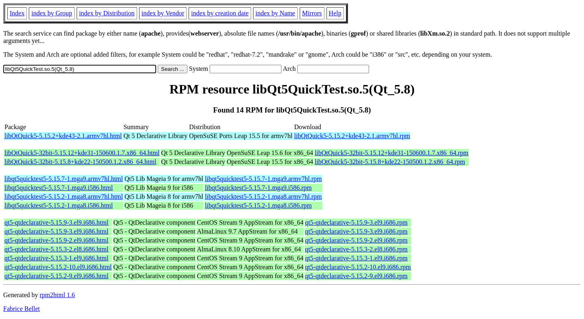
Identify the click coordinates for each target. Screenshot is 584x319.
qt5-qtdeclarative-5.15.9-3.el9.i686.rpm (356, 222)
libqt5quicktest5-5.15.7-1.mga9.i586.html (58, 187)
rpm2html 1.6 (57, 294)
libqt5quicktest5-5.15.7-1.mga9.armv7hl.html (63, 178)
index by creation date (220, 13)
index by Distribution (107, 13)
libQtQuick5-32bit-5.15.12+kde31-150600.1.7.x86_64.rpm (391, 152)
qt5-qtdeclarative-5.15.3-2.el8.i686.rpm (356, 249)
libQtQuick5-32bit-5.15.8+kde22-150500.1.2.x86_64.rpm (390, 161)
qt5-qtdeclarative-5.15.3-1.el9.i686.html (56, 258)
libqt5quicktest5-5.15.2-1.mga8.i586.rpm (258, 205)
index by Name (275, 13)
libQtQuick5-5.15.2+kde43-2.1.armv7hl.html (63, 135)
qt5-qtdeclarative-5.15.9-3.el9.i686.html (56, 222)
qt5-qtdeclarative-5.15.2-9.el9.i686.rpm (356, 275)
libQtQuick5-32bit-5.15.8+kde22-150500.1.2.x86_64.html (80, 161)
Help (335, 13)
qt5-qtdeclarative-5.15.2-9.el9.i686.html (56, 275)
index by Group (51, 13)
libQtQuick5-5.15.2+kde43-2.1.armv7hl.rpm (352, 135)
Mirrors (312, 13)
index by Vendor (163, 13)
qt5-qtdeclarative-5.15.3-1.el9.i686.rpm (356, 258)
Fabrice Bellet (21, 308)
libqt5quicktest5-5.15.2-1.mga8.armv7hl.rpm (263, 196)
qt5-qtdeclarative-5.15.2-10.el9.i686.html (58, 267)
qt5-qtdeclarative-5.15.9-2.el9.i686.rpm (356, 240)
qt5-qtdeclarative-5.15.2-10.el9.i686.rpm (358, 267)
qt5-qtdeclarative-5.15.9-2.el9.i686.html (56, 240)
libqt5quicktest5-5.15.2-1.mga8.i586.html (58, 205)
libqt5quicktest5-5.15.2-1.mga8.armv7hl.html (63, 196)
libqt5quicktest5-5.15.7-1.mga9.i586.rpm (258, 187)
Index (17, 13)
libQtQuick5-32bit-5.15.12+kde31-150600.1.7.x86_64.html (81, 152)
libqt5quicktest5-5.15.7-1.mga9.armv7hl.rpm (263, 178)
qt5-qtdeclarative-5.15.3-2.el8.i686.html (56, 249)
